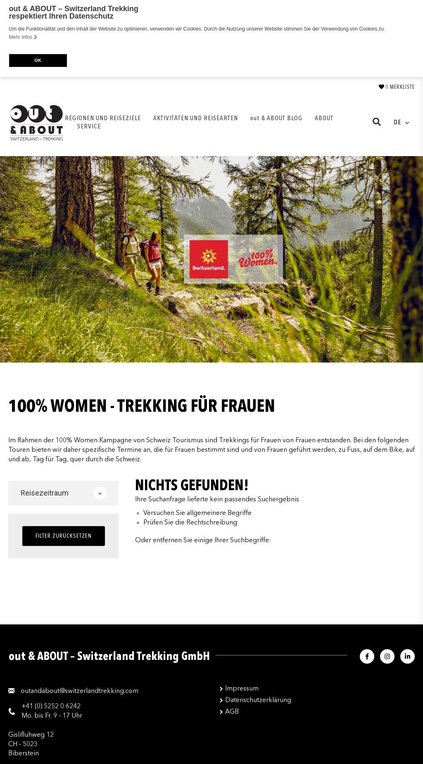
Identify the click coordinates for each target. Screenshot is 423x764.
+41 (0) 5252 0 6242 (51, 705)
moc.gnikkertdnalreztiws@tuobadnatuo (79, 690)
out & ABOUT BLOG (276, 117)
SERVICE (89, 126)
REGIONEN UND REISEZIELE (103, 117)
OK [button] (37, 60)
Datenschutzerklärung (258, 699)
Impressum (242, 688)
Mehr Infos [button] (23, 37)
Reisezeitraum (63, 492)
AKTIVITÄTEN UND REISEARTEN (195, 117)
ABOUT (324, 117)
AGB (232, 711)
